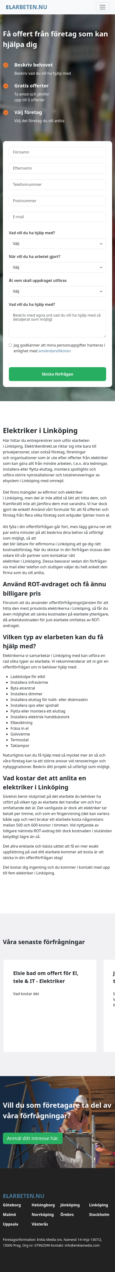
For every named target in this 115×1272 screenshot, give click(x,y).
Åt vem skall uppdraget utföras (38, 280)
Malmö (9, 1214)
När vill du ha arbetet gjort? (34, 256)
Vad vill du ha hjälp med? (32, 232)
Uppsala (10, 1224)
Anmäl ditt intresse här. (33, 1138)
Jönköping (70, 1205)
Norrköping (43, 1214)
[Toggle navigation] (102, 7)
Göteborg (12, 1205)
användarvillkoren (54, 351)
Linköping (98, 1205)
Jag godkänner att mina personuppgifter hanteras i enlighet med (57, 348)
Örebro (67, 1214)
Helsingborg (43, 1205)
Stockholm (99, 1214)
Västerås (40, 1224)
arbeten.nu (26, 7)
